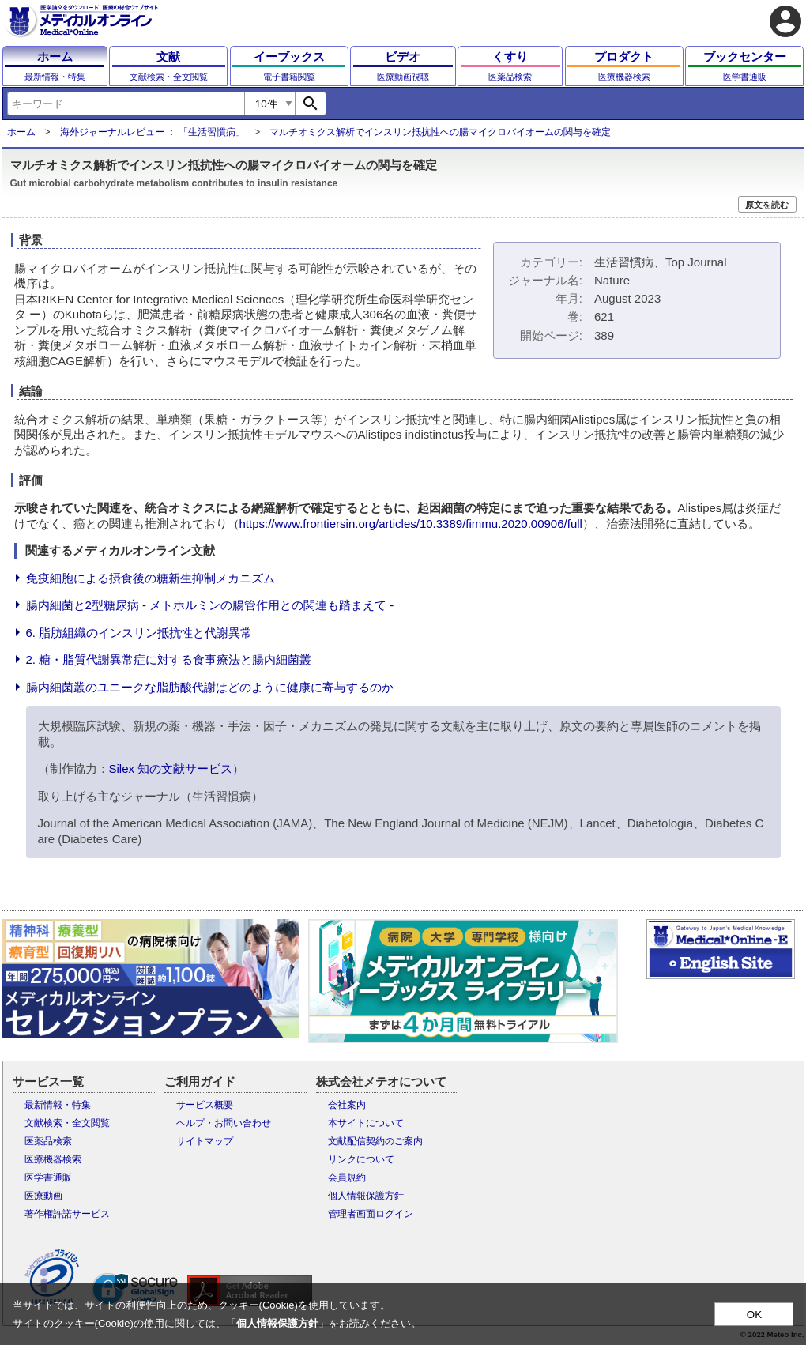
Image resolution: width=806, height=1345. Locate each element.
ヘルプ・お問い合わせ (223, 1122)
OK (754, 1315)
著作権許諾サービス (67, 1213)
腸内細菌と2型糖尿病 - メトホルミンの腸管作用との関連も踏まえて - (210, 605)
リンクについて (361, 1159)
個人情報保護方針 (366, 1195)
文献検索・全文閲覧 (67, 1122)
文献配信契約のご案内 (375, 1141)
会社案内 (347, 1104)
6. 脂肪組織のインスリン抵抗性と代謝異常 (139, 632)
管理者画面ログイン (370, 1213)
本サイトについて (366, 1122)
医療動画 (43, 1195)
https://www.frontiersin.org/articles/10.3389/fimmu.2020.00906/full (410, 523)
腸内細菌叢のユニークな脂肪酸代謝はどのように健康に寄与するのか (210, 687)
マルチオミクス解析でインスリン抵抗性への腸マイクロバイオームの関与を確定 (440, 132)
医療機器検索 (52, 1159)
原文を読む (767, 204)
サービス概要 (204, 1104)
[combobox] (125, 103)
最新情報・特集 (57, 1104)
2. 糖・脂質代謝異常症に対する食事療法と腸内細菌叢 (169, 659)
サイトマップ (204, 1141)
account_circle (785, 21)
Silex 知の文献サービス (171, 768)
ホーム (21, 132)
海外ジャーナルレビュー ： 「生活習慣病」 (153, 132)
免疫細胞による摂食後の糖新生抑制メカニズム (150, 578)
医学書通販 (48, 1177)
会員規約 (347, 1177)
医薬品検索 (48, 1141)
